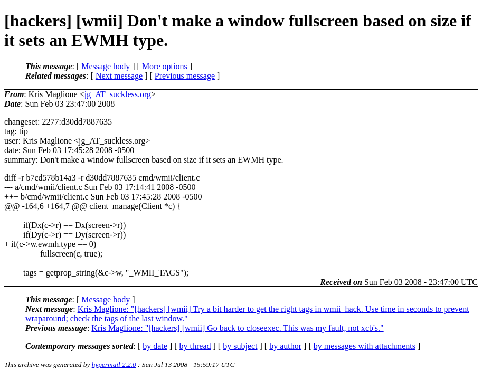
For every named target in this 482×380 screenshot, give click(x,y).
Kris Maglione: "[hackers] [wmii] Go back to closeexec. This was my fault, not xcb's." (237, 328)
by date (155, 345)
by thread (195, 345)
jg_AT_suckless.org (117, 94)
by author (285, 345)
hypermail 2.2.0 (114, 364)
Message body (105, 66)
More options (164, 66)
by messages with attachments (364, 345)
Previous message (185, 75)
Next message (119, 75)
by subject (240, 345)
